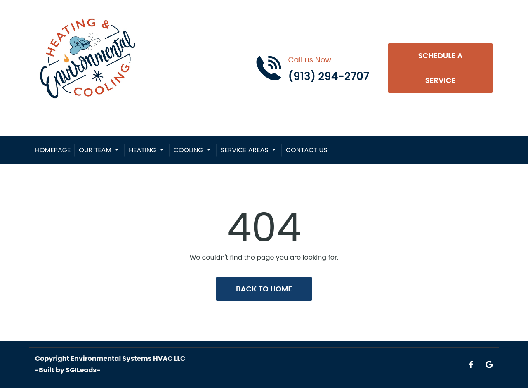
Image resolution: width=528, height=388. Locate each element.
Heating (142, 150)
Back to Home (264, 289)
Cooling (188, 150)
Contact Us (307, 150)
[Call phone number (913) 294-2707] (312, 68)
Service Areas (245, 150)
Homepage (53, 150)
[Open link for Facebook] (471, 364)
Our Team (95, 150)
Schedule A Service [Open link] (440, 67)
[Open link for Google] (489, 364)
